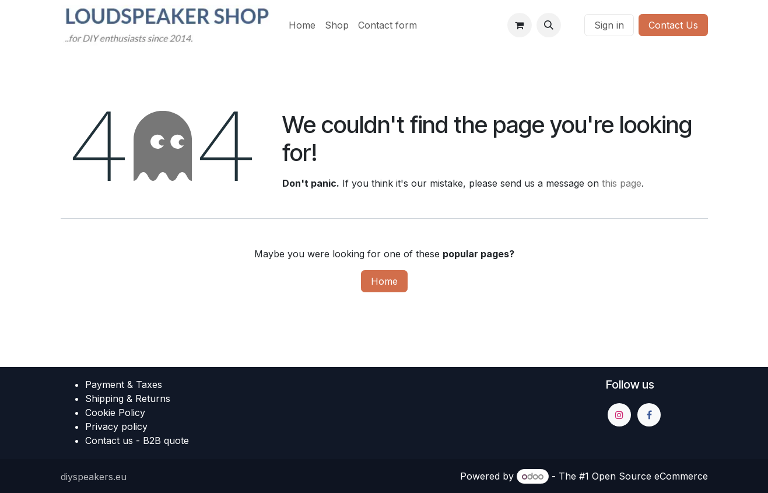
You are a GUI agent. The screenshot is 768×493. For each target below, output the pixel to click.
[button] (548, 25)
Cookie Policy (115, 412)
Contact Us (673, 25)
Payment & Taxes (123, 384)
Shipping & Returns (127, 398)
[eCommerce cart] (519, 25)
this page (621, 183)
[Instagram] (619, 414)
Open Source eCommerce (650, 476)
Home (384, 281)
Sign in (609, 25)
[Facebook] (649, 414)
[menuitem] (302, 25)
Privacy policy (116, 426)
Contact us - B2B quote (137, 440)
